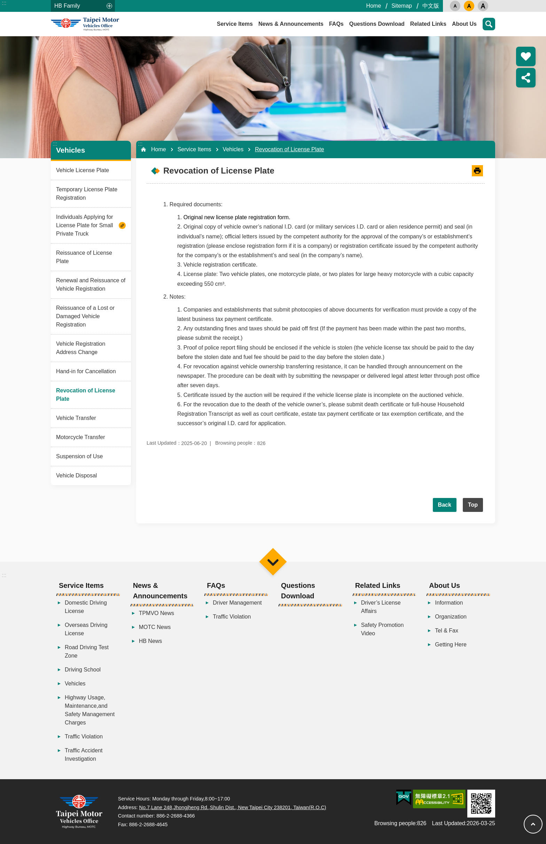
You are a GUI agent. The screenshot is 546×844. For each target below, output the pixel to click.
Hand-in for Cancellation (86, 371)
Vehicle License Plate (82, 170)
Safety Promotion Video (382, 629)
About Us (464, 24)
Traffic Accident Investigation (84, 754)
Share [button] (526, 77)
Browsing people (394, 823)
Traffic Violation (84, 736)
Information (449, 603)
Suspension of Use (79, 456)
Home (373, 6)
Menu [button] (273, 562)
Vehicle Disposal (76, 475)
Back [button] (444, 505)
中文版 (430, 6)
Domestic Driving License (86, 607)
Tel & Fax (446, 631)
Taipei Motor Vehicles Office (113, 24)
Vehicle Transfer (76, 418)
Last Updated (448, 823)
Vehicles (70, 150)
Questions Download (377, 24)
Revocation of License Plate (85, 395)
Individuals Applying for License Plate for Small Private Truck (84, 225)
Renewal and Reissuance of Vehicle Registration (90, 284)
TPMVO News (156, 613)
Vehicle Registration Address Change (80, 348)
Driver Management (237, 603)
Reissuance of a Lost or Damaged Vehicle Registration (85, 316)
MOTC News (155, 627)
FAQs (336, 24)
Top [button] (473, 505)
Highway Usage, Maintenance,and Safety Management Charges (90, 710)
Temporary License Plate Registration (86, 193)
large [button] (483, 6)
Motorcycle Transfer (80, 437)
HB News (150, 641)
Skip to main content (3, 3)
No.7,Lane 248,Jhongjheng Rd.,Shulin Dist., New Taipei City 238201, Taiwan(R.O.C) (232, 807)
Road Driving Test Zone (87, 651)
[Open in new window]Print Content (477, 170)
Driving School (83, 670)
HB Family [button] (67, 6)
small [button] (455, 6)
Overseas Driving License (86, 629)
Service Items (235, 24)
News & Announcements (290, 24)
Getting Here (451, 644)
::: (4, 3)
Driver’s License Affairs (381, 607)
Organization (451, 617)
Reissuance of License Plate (84, 257)
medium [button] (469, 6)
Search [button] (489, 24)
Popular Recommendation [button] (526, 56)
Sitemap (401, 6)
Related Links (428, 24)
